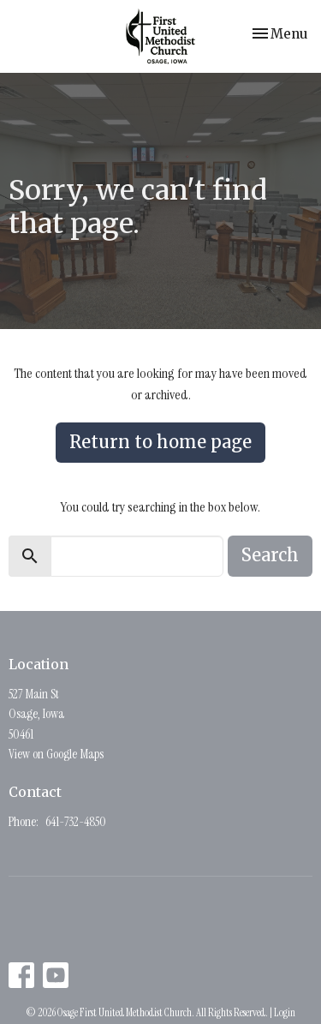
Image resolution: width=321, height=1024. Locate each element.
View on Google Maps (56, 754)
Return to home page (160, 441)
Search (270, 555)
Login (284, 1012)
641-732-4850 (75, 821)
